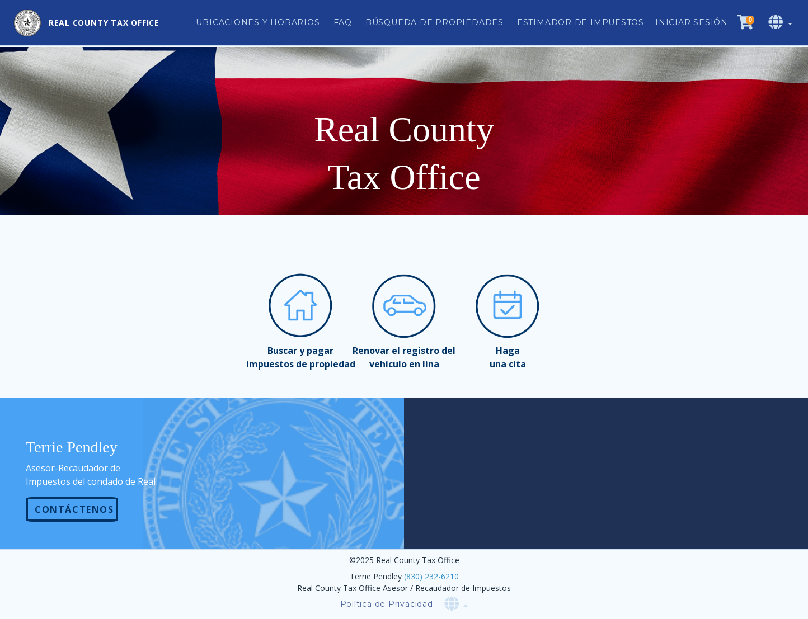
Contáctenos (74, 509)
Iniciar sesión (691, 22)
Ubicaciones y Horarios (258, 22)
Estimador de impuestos (580, 22)
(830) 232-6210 (431, 576)
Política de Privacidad (386, 604)
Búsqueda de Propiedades (434, 22)
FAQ (342, 22)
